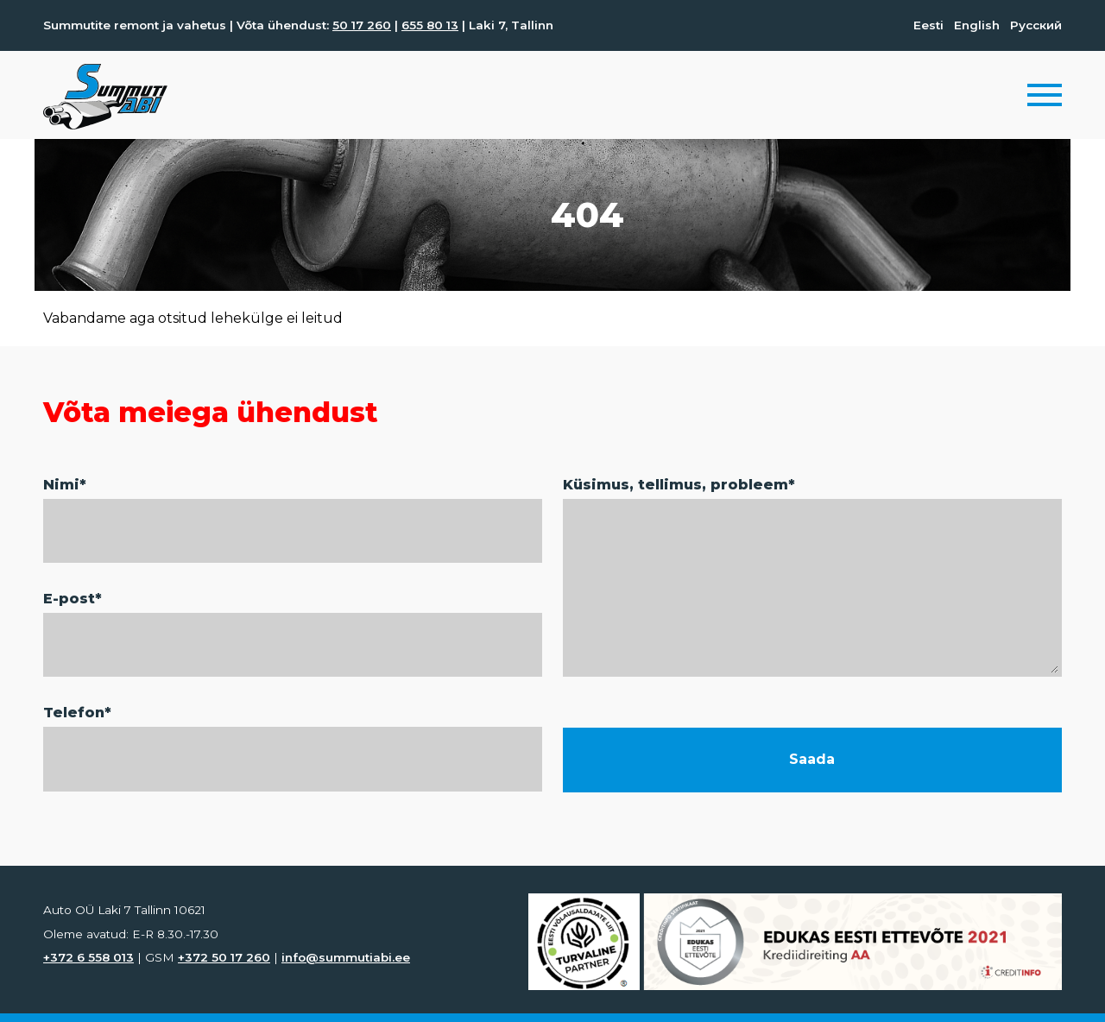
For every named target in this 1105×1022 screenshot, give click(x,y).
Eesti (928, 25)
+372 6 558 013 (88, 957)
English (977, 25)
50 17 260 (361, 25)
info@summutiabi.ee (345, 957)
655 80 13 (429, 25)
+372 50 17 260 (224, 957)
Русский (1036, 25)
